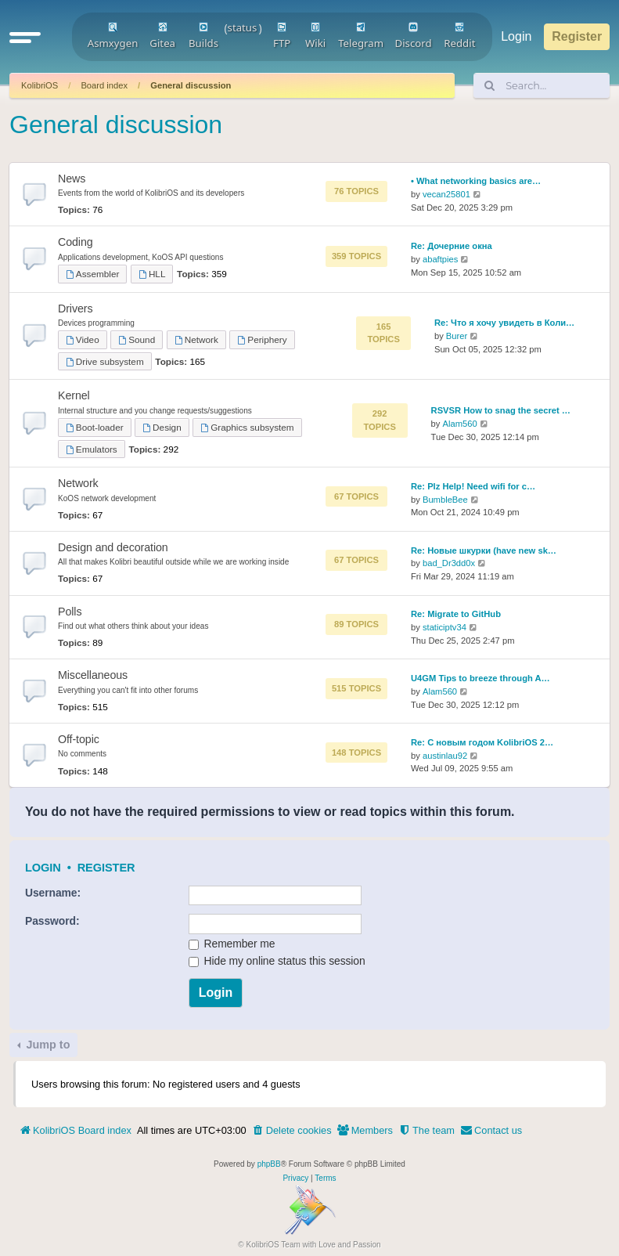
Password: (52, 921)
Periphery (261, 339)
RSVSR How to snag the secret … (500, 410)
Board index (104, 85)
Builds (203, 36)
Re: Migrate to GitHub (456, 614)
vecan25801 (446, 194)
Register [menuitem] (577, 36)
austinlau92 (445, 755)
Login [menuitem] (516, 36)
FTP (281, 36)
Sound (136, 339)
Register (106, 867)
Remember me (232, 943)
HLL (152, 274)
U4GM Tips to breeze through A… (480, 678)
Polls (69, 611)
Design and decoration (113, 547)
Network (196, 339)
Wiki (315, 36)
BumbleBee (445, 499)
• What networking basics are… (476, 181)
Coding (75, 242)
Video (82, 339)
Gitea (162, 36)
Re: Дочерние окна (451, 246)
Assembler (92, 274)
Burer (456, 336)
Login (43, 867)
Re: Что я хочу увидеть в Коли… (504, 322)
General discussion (190, 85)
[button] (25, 36)
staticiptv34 (444, 627)
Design (161, 427)
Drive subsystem (105, 361)
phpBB (269, 1164)
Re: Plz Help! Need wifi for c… (473, 486)
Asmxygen (113, 36)
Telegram (360, 36)
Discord (412, 36)
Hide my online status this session (277, 961)
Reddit (459, 36)
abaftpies (440, 259)
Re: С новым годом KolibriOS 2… (482, 742)
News (71, 178)
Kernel (74, 395)
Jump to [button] (46, 1044)
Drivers (75, 308)
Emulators (91, 449)
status (242, 27)
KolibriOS (39, 85)
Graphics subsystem (246, 427)
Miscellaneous (93, 675)
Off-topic (78, 739)
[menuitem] (292, 1131)
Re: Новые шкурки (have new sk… (483, 550)
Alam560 (460, 423)
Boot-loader (95, 427)
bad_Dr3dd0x (449, 563)
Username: (53, 892)
